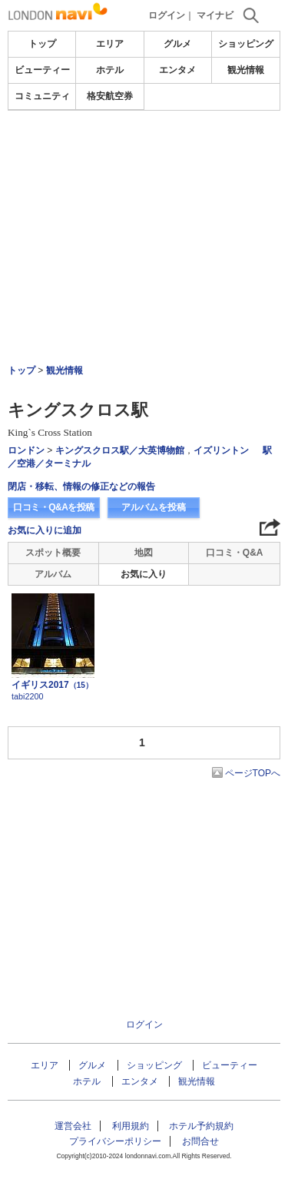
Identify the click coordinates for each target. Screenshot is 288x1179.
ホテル (110, 70)
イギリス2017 (52, 684)
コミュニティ (42, 96)
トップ (42, 43)
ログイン (166, 15)
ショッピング (245, 43)
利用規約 (130, 1126)
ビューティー (42, 70)
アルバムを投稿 (153, 507)
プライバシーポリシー (115, 1141)
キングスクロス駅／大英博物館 (119, 450)
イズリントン (221, 450)
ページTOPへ (252, 773)
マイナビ (215, 15)
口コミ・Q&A (234, 552)
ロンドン (26, 450)
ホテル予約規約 (201, 1126)
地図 (143, 552)
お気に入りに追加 (44, 530)
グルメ (177, 43)
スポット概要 (53, 552)
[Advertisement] (144, 156)
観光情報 (245, 70)
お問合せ (200, 1141)
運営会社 (73, 1126)
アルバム (53, 574)
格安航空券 (110, 96)
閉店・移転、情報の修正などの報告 (81, 486)
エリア (110, 43)
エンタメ (177, 70)
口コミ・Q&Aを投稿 (53, 507)
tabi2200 (27, 696)
